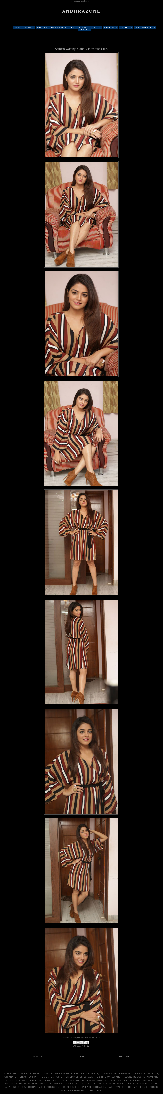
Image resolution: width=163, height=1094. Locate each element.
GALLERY (42, 27)
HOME (18, 27)
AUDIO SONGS (58, 27)
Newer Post (38, 1056)
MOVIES (29, 27)
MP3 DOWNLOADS (145, 27)
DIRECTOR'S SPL (78, 27)
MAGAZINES (110, 27)
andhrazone (81, 11)
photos (85, 1046)
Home (82, 1056)
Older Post (124, 1056)
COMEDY (95, 27)
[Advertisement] (81, 38)
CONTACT (85, 29)
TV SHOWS (126, 27)
